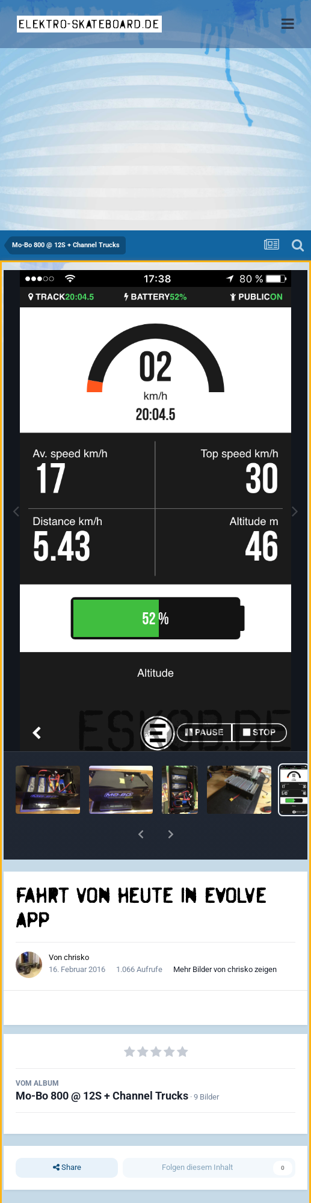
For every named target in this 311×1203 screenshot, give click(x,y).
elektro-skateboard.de (89, 24)
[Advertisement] (155, 140)
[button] (141, 834)
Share (67, 1167)
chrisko (76, 957)
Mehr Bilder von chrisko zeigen (225, 969)
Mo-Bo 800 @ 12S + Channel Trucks (102, 1095)
